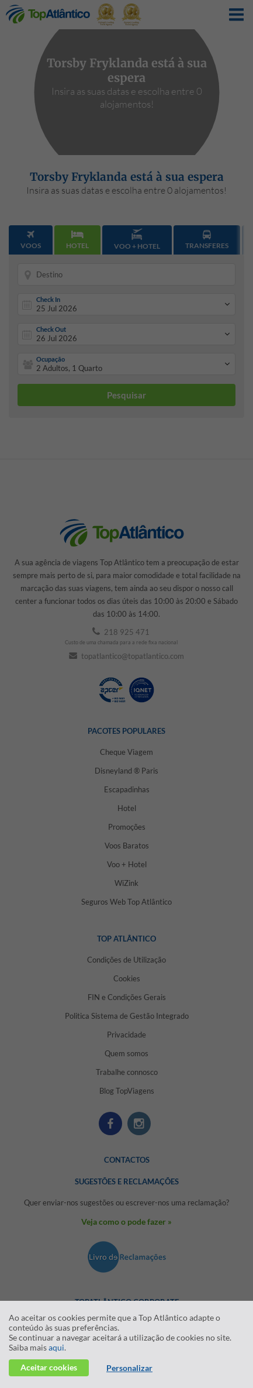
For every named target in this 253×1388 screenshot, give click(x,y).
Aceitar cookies (48, 1367)
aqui (56, 1347)
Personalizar (129, 1368)
